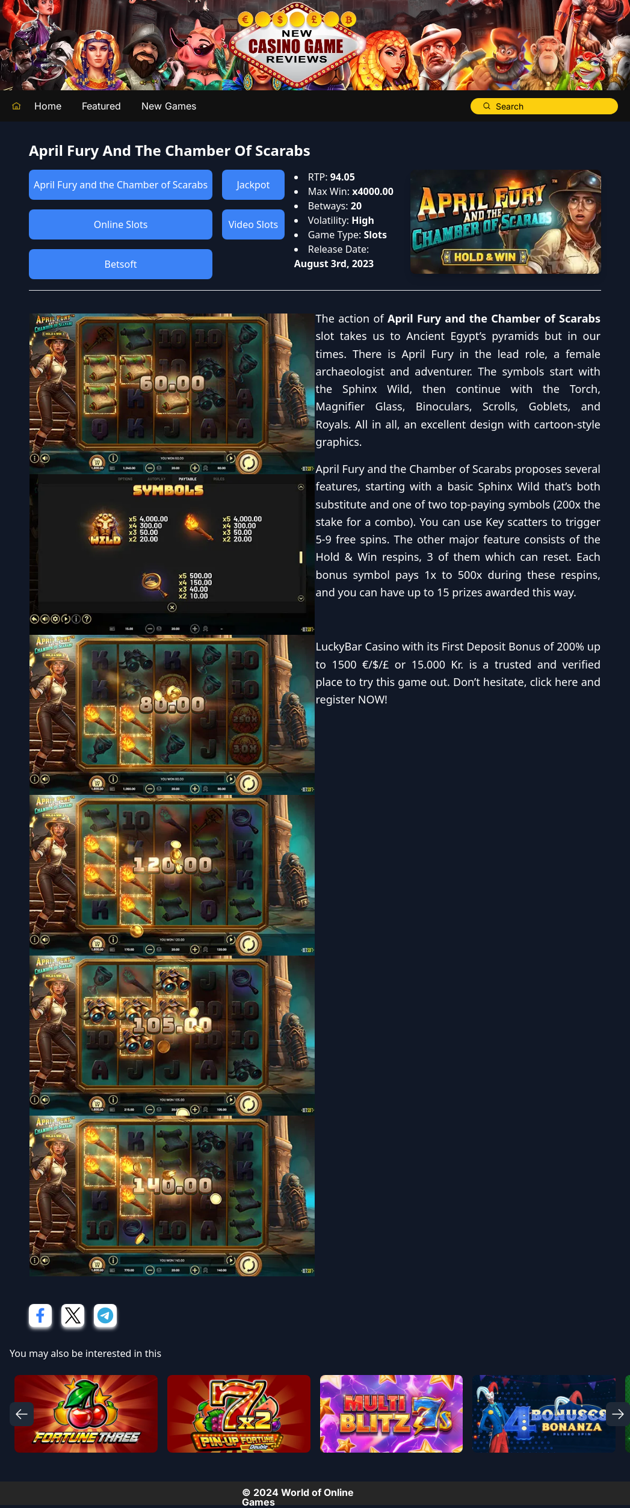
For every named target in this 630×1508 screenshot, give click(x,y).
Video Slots (253, 224)
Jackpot (253, 184)
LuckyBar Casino (358, 646)
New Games (168, 106)
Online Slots (121, 224)
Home (47, 106)
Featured (101, 106)
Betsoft (121, 264)
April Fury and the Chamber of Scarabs (121, 184)
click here (554, 682)
